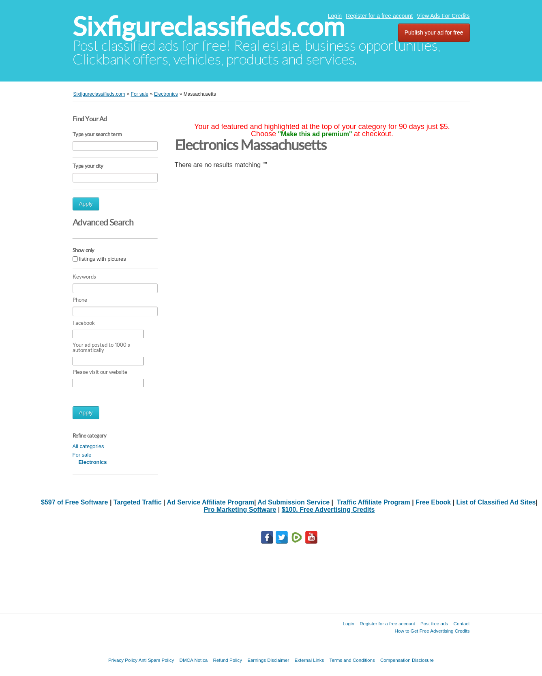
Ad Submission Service (293, 502)
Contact (462, 623)
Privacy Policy (122, 660)
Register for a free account (379, 16)
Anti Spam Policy (156, 660)
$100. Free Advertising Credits (328, 509)
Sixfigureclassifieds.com (209, 26)
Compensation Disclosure (407, 660)
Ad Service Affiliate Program (210, 502)
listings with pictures (102, 259)
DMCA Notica (194, 660)
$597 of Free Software (74, 502)
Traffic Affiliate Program (373, 502)
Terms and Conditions (352, 660)
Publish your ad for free (434, 32)
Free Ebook (433, 502)
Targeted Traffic (138, 502)
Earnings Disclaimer (268, 660)
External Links (309, 660)
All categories (88, 446)
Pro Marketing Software (240, 509)
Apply (86, 204)
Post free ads (434, 623)
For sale (82, 455)
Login (335, 16)
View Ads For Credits (443, 16)
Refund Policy (227, 660)
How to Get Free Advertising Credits (432, 630)
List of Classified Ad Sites (496, 502)
